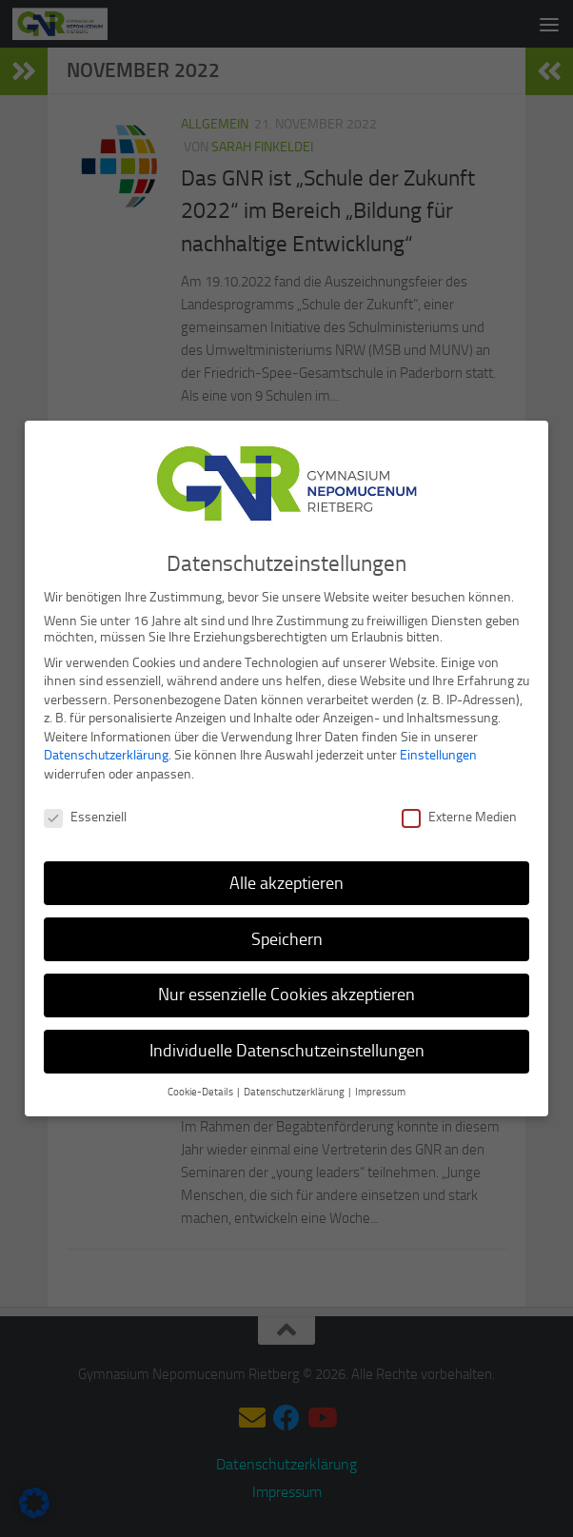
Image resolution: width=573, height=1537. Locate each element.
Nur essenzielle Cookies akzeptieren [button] (286, 990)
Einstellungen (438, 751)
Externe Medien (459, 813)
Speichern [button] (287, 934)
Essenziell (85, 813)
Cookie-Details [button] (201, 1088)
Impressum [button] (380, 1088)
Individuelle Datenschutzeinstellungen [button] (287, 1046)
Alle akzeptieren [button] (286, 878)
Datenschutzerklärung (106, 751)
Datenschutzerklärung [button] (295, 1088)
